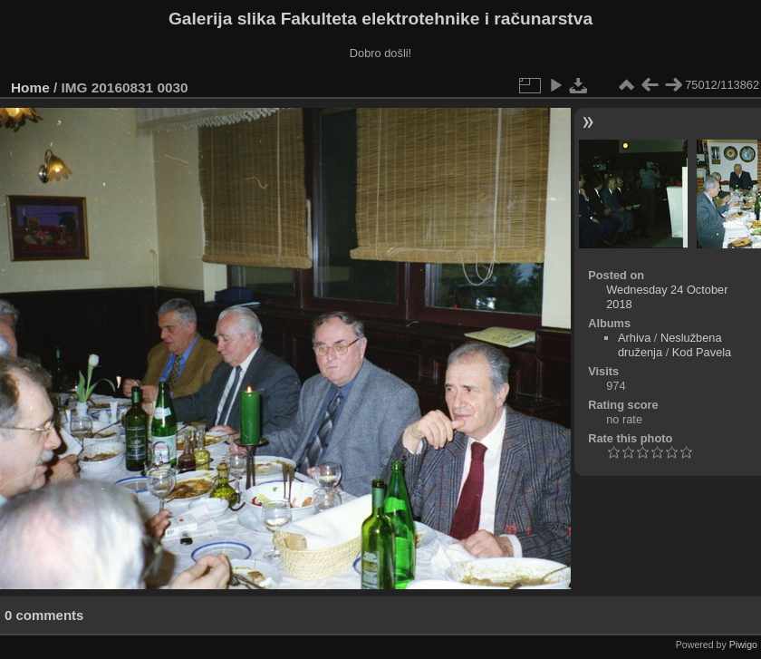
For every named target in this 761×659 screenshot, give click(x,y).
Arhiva (634, 337)
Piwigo (743, 644)
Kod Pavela (701, 352)
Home (30, 87)
